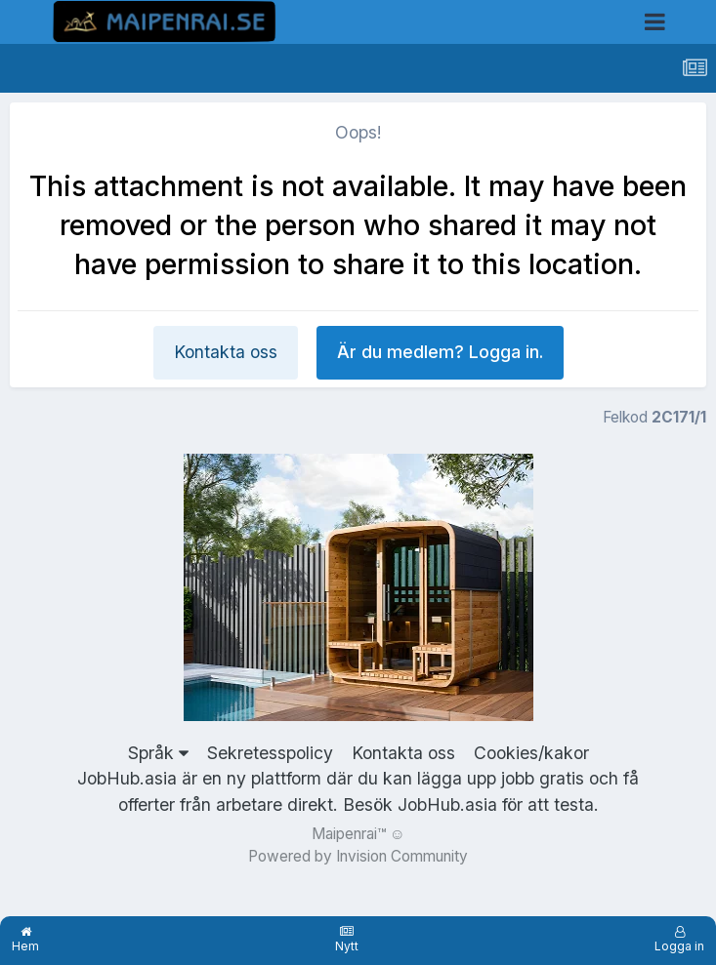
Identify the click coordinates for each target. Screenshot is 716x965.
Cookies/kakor (531, 753)
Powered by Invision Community (358, 856)
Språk (158, 753)
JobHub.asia (447, 804)
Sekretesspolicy (270, 753)
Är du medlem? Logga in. (440, 352)
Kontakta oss (225, 352)
